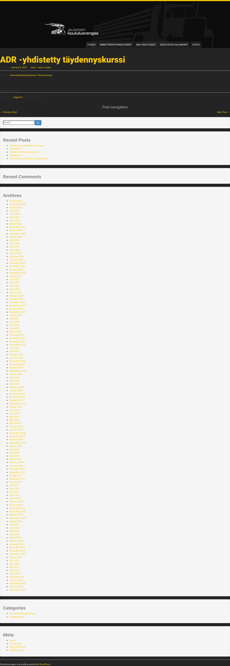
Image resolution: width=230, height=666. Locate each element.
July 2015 (14, 560)
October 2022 (16, 309)
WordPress (44, 664)
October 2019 (16, 400)
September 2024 (17, 233)
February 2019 (16, 426)
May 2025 (14, 217)
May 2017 (14, 491)
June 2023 (14, 282)
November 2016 (17, 511)
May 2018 (14, 452)
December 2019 (17, 394)
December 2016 (17, 508)
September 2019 (17, 403)
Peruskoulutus (45, 75)
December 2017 (17, 469)
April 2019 (14, 420)
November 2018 (17, 436)
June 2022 (14, 321)
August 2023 (15, 276)
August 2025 (15, 207)
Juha (33, 67)
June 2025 (14, 214)
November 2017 (17, 472)
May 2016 (14, 531)
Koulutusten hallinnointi (174, 44)
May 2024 (14, 246)
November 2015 (17, 550)
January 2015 (16, 580)
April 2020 (14, 384)
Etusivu (92, 44)
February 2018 (16, 462)
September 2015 (17, 554)
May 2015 (14, 567)
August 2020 (15, 374)
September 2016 (17, 518)
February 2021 (16, 354)
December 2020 (17, 361)
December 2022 (17, 302)
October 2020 (16, 367)
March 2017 (15, 498)
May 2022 (14, 325)
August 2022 (15, 315)
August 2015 (15, 557)
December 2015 (17, 547)
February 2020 (16, 387)
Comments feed (17, 647)
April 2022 (14, 328)
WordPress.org (16, 650)
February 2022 (16, 335)
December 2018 (17, 433)
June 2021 (14, 348)
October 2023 (16, 269)
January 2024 (16, 259)
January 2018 (16, 465)
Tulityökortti (15, 148)
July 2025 (14, 210)
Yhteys (196, 44)
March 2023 (15, 292)
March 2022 (15, 331)
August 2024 (15, 236)
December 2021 (17, 338)
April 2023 (14, 289)
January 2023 (16, 299)
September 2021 (17, 344)
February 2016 (16, 541)
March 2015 (15, 573)
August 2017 (15, 482)
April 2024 (14, 250)
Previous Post (8, 112)
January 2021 (16, 358)
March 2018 (15, 459)
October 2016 (16, 514)
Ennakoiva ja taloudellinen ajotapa (26, 145)
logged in (18, 97)
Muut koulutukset (146, 44)
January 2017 (16, 505)
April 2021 (14, 351)
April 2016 (14, 534)
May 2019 (14, 416)
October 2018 (16, 439)
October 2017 (16, 475)
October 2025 (16, 201)
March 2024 (15, 253)
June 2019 (14, 413)
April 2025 (14, 220)
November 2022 (17, 305)
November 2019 (17, 397)
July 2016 (14, 524)
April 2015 (14, 570)
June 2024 (14, 243)
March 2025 (15, 224)
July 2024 (14, 240)
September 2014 (17, 590)
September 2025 (17, 204)
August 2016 (15, 521)
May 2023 (14, 286)
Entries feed (15, 643)
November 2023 (17, 266)
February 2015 (16, 577)
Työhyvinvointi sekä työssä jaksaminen (29, 158)
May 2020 (14, 380)
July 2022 (14, 318)
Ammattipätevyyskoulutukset (116, 44)
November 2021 (17, 341)
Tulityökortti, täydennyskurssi (24, 152)
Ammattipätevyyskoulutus (23, 75)
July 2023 (14, 279)
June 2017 (14, 488)
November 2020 (17, 364)
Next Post (223, 112)
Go (38, 122)
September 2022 (17, 312)
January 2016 (16, 544)
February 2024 (16, 256)
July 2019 (14, 410)
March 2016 (15, 537)
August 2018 (15, 446)
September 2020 (17, 371)
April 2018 (14, 456)
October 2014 (16, 586)
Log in (12, 640)
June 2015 (14, 564)
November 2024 (17, 227)
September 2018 (17, 443)
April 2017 (14, 495)
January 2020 (16, 390)
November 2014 (17, 583)
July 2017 (14, 485)
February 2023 (16, 295)
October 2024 (16, 230)
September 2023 (17, 272)
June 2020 (14, 377)
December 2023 (17, 263)
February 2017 (16, 501)
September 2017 (17, 479)
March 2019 (15, 423)
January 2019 (16, 429)
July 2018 (14, 449)
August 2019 (15, 406)
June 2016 (14, 528)
